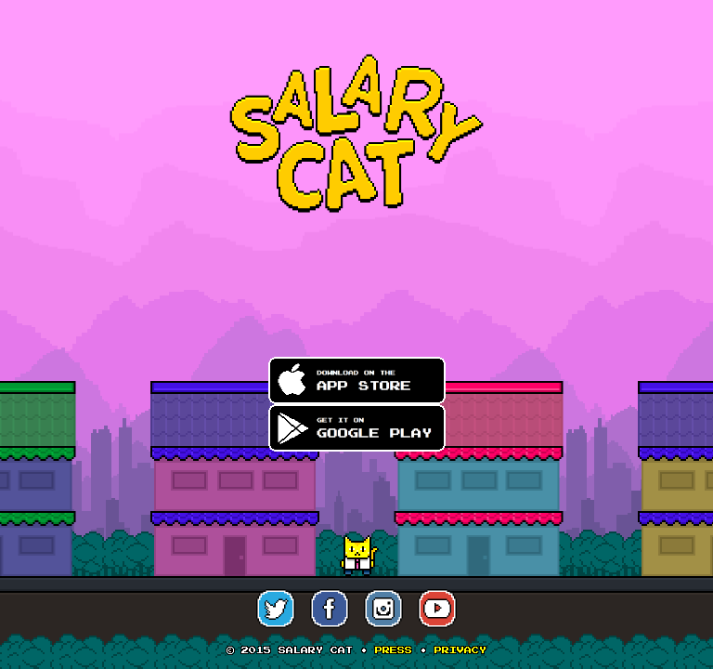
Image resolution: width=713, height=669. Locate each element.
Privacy (460, 650)
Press (393, 650)
